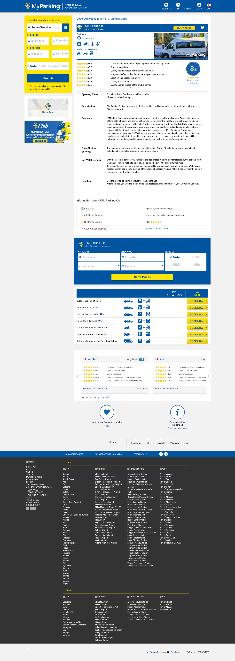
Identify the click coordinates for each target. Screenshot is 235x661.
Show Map (48, 112)
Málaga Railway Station (137, 612)
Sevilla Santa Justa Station (138, 617)
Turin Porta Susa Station (137, 553)
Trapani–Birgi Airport (104, 535)
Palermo (66, 530)
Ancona (66, 474)
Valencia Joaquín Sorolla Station (141, 619)
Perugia (66, 532)
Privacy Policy (33, 502)
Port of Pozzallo (166, 512)
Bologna (66, 487)
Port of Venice (166, 540)
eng (209, 8)
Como (65, 497)
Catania (66, 492)
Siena (65, 563)
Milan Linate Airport (103, 504)
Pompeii (66, 538)
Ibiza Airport (100, 614)
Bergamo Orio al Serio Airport (107, 482)
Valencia (66, 635)
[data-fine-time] (62, 54)
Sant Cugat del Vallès (72, 622)
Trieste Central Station (136, 558)
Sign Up (188, 6)
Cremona (66, 504)
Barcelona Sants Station (137, 604)
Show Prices (142, 277)
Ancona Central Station (137, 474)
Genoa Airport (101, 499)
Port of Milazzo (166, 499)
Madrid (66, 614)
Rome (65, 548)
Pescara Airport (101, 517)
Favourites (166, 6)
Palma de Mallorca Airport (106, 627)
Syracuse (67, 565)
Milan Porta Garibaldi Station (139, 509)
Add (107, 426)
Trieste (66, 576)
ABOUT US (30, 497)
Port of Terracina (167, 530)
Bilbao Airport (101, 609)
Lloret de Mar (68, 612)
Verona (66, 581)
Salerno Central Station (137, 545)
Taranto (66, 568)
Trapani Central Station (137, 555)
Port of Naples (166, 504)
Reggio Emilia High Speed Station (141, 532)
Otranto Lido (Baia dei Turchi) (75, 515)
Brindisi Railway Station (137, 482)
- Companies (32, 490)
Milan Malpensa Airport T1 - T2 (108, 507)
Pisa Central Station (135, 525)
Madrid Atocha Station (136, 607)
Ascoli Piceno (68, 479)
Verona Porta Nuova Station (139, 563)
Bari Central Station (135, 476)
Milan (65, 522)
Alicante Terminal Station (137, 602)
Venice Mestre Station (136, 560)
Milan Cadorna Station (136, 502)
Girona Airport (101, 612)
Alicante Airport (101, 602)
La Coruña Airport (102, 617)
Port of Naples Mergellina (170, 507)
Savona (66, 560)
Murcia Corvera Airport (105, 624)
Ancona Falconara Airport (105, 476)
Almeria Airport (101, 604)
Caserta (66, 489)
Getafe (66, 609)
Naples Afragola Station (137, 517)
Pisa (65, 535)
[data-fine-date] (39, 54)
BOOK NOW (198, 301)
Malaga (66, 617)
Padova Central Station (137, 522)
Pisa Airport (100, 520)
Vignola (66, 583)
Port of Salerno (166, 520)
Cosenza (66, 499)
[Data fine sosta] (144, 257)
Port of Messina (166, 497)
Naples (66, 525)
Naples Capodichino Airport (107, 509)
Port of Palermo (166, 509)
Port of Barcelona (167, 604)
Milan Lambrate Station (137, 507)
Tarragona (67, 632)
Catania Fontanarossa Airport (107, 492)
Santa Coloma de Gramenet (74, 624)
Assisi (65, 482)
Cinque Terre (68, 494)
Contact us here (177, 428)
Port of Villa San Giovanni (170, 543)
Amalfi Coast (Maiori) (72, 502)
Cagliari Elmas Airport (104, 489)
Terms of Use (140, 454)
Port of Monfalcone (168, 502)
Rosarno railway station (137, 543)
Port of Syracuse (167, 525)
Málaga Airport (101, 622)
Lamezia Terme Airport (104, 502)
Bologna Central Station (137, 479)
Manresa (66, 619)
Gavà (65, 607)
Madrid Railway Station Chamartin (141, 609)
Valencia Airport (102, 640)
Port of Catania (166, 487)
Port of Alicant (166, 602)
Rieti (65, 545)
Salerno (66, 555)
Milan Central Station (136, 504)
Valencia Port (165, 609)
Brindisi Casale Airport (104, 487)
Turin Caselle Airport (103, 532)
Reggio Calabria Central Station (140, 527)
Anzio (65, 476)
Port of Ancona (166, 474)
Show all (105, 397)
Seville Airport (101, 635)
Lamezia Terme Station (136, 499)
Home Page (31, 467)
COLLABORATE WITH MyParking (108, 454)
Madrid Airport (101, 619)
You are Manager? (74, 454)
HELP (178, 6)
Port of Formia (166, 492)
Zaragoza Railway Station (138, 614)
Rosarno (66, 553)
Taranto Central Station (137, 548)
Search (48, 78)
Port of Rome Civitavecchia (171, 489)
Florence (66, 507)
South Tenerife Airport (104, 637)
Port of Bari (164, 479)
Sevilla (66, 630)
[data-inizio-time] (62, 41)
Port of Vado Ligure (168, 538)
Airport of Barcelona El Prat (106, 607)
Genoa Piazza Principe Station (140, 497)
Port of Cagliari (166, 484)
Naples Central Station (136, 520)
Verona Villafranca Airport (106, 543)
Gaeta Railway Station (136, 494)
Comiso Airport (101, 494)
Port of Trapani (166, 532)
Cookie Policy (33, 505)
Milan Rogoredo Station (137, 515)
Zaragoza (67, 627)
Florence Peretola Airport (105, 497)
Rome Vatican (68, 550)
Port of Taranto (166, 527)
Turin (65, 570)
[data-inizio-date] (39, 41)
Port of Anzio (165, 476)
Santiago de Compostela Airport (108, 630)
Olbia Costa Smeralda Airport (107, 512)
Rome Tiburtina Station (137, 540)
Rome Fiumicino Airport (105, 527)
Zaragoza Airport (102, 632)
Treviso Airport (101, 538)
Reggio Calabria (70, 543)
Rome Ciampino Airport (116, 19)
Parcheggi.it (176, 652)
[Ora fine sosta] (144, 266)
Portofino (67, 540)
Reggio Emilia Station (136, 530)
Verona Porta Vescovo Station (140, 565)
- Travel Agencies (34, 492)
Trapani (66, 573)
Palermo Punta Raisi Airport (106, 515)
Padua (65, 527)
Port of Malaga (166, 607)
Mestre (66, 520)
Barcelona (67, 604)
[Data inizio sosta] (101, 257)
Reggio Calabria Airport (105, 522)
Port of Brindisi (166, 482)
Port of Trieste (166, 535)
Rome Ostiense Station (137, 535)
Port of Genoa (166, 494)
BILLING (29, 482)
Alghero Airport (101, 474)
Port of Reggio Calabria (170, 517)
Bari (64, 484)
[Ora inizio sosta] (101, 266)
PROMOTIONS (32, 479)
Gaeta (65, 509)
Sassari (66, 558)
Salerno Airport (101, 530)
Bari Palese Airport (103, 479)
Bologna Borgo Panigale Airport (108, 484)
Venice (66, 578)
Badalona (67, 602)
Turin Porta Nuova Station (138, 550)
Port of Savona (166, 522)
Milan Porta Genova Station (138, 512)
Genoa (65, 512)
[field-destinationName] (44, 27)
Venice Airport (101, 540)
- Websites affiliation (36, 495)
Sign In (199, 8)
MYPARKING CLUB (34, 477)
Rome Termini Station (136, 538)
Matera (66, 517)
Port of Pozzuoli (167, 515)
